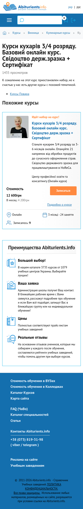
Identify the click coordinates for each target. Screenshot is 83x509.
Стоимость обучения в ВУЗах (33, 380)
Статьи (16, 420)
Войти (73, 20)
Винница (33, 33)
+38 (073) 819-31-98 (27, 439)
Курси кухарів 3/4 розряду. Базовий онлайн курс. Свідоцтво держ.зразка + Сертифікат (54, 130)
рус (79, 7)
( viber (15, 445)
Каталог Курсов (23, 392)
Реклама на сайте (24, 459)
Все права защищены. (27, 493)
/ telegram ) (30, 445)
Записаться (63, 191)
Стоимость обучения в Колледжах (37, 386)
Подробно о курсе (59, 205)
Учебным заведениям (27, 465)
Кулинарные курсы (58, 33)
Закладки (66, 20)
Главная (5, 32)
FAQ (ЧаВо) (19, 408)
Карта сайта (20, 398)
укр (70, 7)
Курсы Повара (19, 94)
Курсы (16, 33)
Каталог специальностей (30, 414)
